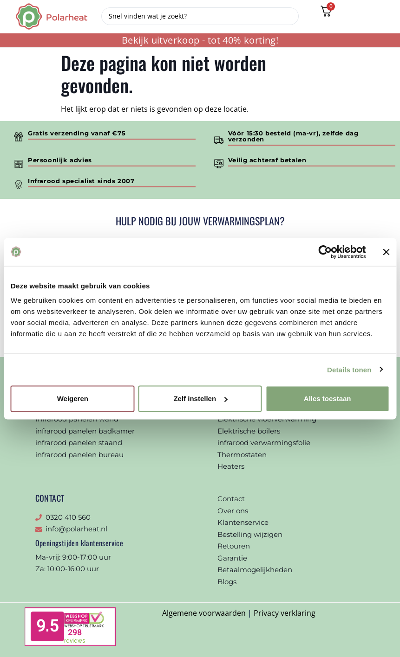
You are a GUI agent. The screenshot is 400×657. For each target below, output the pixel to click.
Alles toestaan (327, 398)
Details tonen (349, 369)
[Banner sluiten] (386, 252)
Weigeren (72, 398)
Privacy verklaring (284, 613)
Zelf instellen (200, 398)
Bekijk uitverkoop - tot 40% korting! (200, 40)
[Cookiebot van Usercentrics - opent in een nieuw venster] (325, 252)
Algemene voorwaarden (204, 613)
